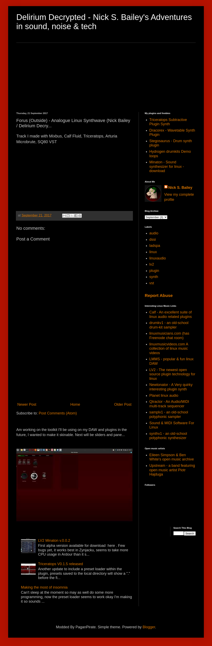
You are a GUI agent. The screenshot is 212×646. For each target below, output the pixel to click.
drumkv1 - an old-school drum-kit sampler (169, 325)
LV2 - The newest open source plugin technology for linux (172, 374)
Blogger (149, 627)
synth (153, 277)
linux (153, 252)
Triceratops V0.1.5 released (60, 564)
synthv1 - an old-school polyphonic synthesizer (168, 436)
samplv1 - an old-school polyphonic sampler (168, 414)
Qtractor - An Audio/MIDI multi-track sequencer (169, 404)
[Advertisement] (106, 77)
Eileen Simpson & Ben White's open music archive (171, 457)
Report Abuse (159, 295)
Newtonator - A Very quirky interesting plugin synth (171, 387)
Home (75, 404)
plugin (154, 271)
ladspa (154, 246)
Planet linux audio (163, 395)
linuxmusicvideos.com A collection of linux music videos (168, 348)
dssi (152, 239)
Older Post (122, 404)
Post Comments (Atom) (58, 413)
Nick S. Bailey (180, 188)
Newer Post (26, 404)
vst (151, 283)
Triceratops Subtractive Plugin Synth (168, 122)
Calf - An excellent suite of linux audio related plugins (170, 314)
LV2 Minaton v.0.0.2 (54, 540)
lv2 (151, 264)
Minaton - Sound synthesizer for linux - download (166, 166)
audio (153, 233)
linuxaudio (157, 258)
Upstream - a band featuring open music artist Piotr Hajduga (172, 470)
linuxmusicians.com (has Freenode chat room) (169, 335)
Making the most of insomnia (44, 587)
